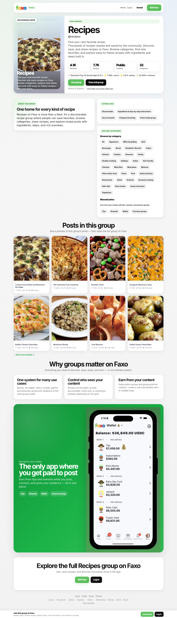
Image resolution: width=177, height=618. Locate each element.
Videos (90, 600)
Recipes (111, 600)
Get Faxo (154, 7)
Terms (91, 596)
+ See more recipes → (24, 354)
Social (51, 600)
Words (125, 600)
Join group (76, 82)
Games (118, 600)
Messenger (61, 600)
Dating (71, 600)
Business (80, 600)
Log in (129, 7)
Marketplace (101, 600)
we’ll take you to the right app (100, 88)
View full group (95, 82)
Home (123, 7)
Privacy (99, 596)
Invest (140, 7)
